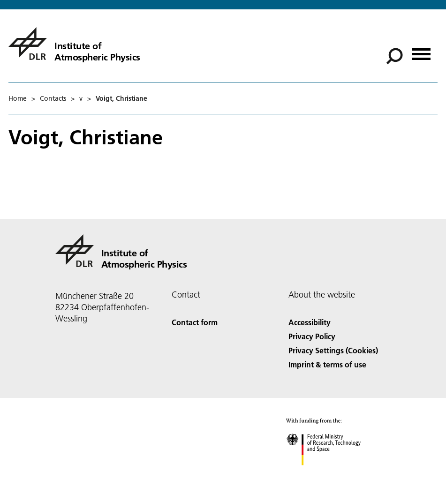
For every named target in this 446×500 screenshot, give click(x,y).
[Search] (394, 56)
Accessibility (309, 322)
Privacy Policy (311, 336)
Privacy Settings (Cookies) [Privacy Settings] (333, 350)
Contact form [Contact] (195, 322)
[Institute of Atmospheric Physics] (74, 43)
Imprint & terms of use (327, 364)
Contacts (53, 98)
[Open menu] (421, 51)
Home (17, 98)
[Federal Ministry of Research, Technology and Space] (332, 473)
